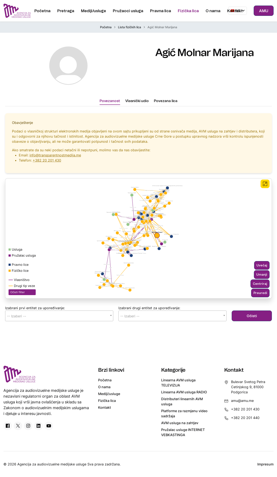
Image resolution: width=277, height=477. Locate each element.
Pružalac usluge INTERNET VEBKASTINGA (183, 432)
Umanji (261, 278)
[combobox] (59, 319)
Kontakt (104, 407)
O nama (104, 387)
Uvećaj (261, 269)
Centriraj (260, 287)
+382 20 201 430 (47, 164)
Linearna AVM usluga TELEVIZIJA (178, 382)
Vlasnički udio (137, 104)
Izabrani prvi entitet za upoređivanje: (35, 311)
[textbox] (59, 319)
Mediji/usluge (109, 394)
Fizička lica (107, 400)
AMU (263, 10)
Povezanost (110, 104)
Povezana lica (165, 104)
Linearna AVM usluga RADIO (184, 392)
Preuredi (260, 296)
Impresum (265, 464)
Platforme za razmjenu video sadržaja (184, 413)
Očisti (252, 319)
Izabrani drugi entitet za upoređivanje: (149, 311)
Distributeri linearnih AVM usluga (182, 401)
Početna (106, 27)
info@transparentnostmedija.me (55, 159)
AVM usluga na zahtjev (179, 423)
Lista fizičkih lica (129, 27)
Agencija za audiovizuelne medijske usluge (52, 464)
